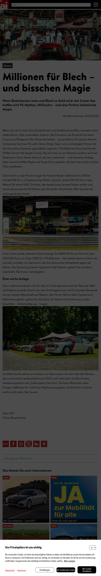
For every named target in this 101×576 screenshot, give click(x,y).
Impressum (21, 570)
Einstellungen (45, 569)
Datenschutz (10, 570)
